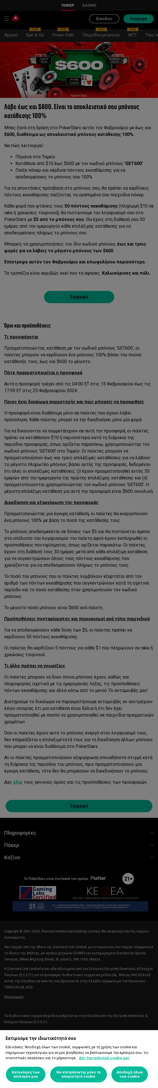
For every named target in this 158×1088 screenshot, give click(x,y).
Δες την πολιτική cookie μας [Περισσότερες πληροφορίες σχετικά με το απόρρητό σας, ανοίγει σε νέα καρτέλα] (104, 1058)
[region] (79, 1059)
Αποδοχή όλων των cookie (129, 1074)
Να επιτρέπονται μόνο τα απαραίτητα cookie (78, 1074)
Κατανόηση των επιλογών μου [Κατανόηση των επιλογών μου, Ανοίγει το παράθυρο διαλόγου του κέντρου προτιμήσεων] (26, 1074)
